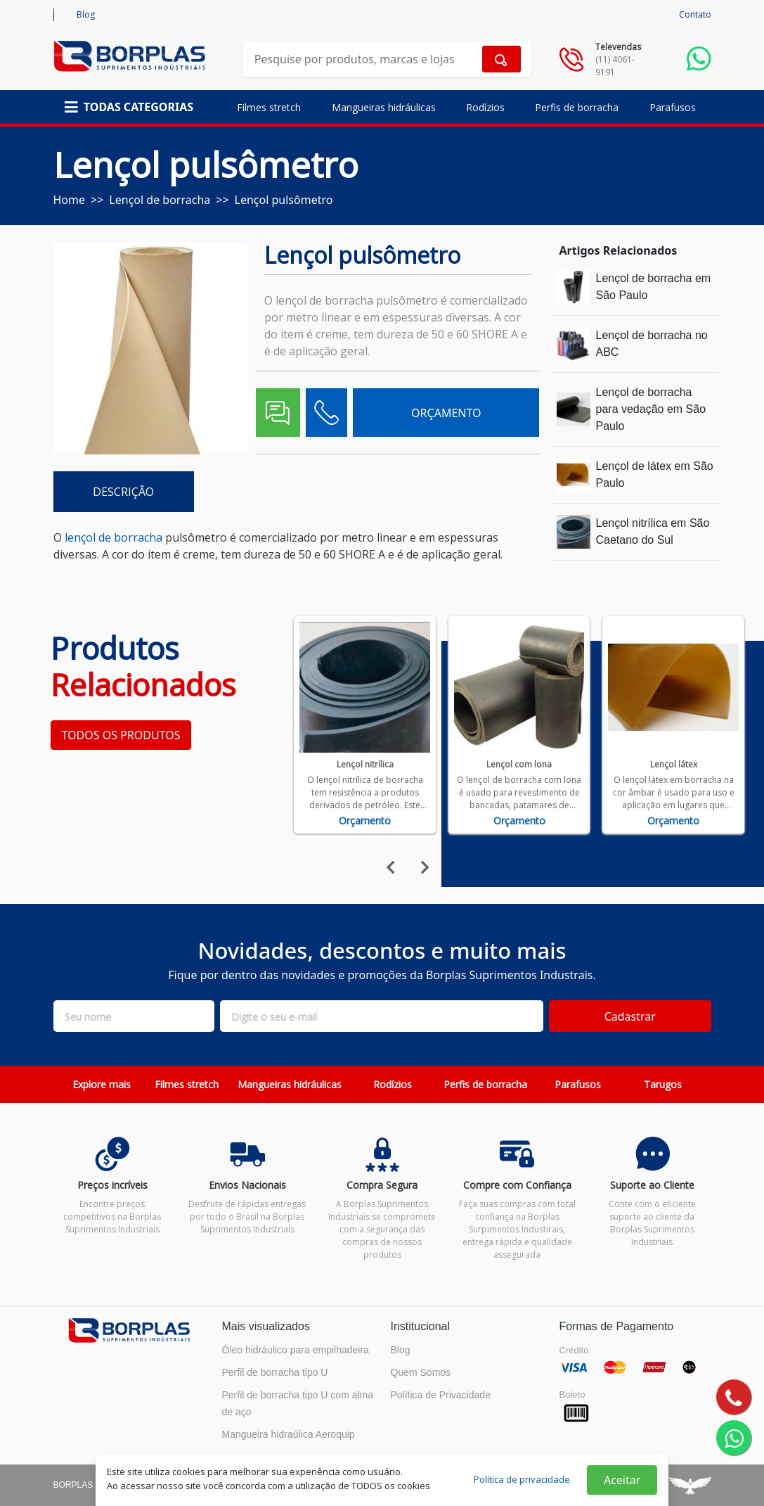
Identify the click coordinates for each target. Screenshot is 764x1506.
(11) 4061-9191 (615, 65)
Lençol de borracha (159, 200)
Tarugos (663, 1084)
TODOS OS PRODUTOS (121, 735)
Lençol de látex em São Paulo (654, 474)
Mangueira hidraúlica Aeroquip (288, 1434)
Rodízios (485, 107)
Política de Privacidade (441, 1394)
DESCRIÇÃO (123, 491)
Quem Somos (421, 1372)
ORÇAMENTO (446, 413)
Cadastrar (630, 1016)
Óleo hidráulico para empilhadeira (295, 1349)
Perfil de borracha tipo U (275, 1372)
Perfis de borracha (577, 107)
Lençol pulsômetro (284, 200)
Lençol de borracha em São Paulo (653, 286)
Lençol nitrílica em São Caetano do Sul (653, 531)
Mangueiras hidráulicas (384, 107)
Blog (86, 14)
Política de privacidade (522, 1479)
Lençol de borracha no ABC (652, 343)
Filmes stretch (269, 107)
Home (69, 200)
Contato (695, 14)
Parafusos (672, 107)
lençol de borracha (113, 537)
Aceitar (622, 1480)
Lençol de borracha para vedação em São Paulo (651, 409)
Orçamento (365, 820)
